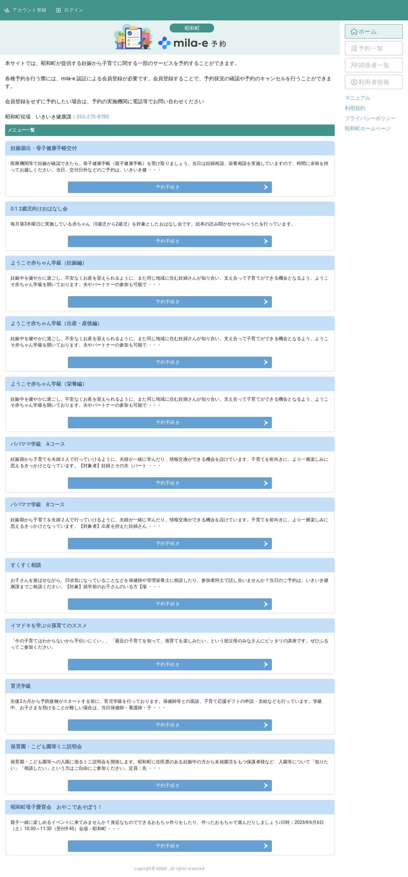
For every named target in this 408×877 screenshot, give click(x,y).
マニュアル (357, 98)
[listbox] (374, 56)
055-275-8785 (92, 117)
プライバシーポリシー (370, 118)
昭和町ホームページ (368, 128)
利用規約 (355, 108)
